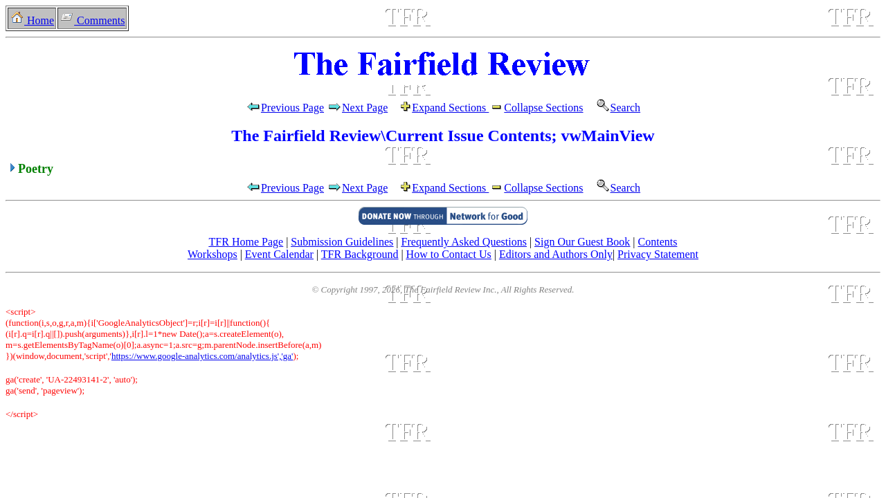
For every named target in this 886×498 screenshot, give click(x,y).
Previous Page (285, 107)
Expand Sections (450, 107)
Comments (92, 20)
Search (613, 107)
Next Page (369, 107)
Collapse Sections (536, 107)
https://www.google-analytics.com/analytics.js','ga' (202, 356)
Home (32, 20)
